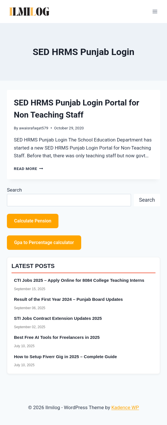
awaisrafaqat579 (33, 128)
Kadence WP (125, 407)
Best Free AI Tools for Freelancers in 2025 (57, 337)
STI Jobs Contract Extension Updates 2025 (58, 318)
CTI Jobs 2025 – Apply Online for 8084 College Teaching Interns (79, 280)
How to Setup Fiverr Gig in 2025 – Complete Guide (65, 356)
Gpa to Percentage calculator (44, 242)
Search (14, 190)
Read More (28, 168)
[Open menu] (154, 11)
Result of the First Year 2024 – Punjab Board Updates (68, 299)
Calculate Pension (32, 221)
